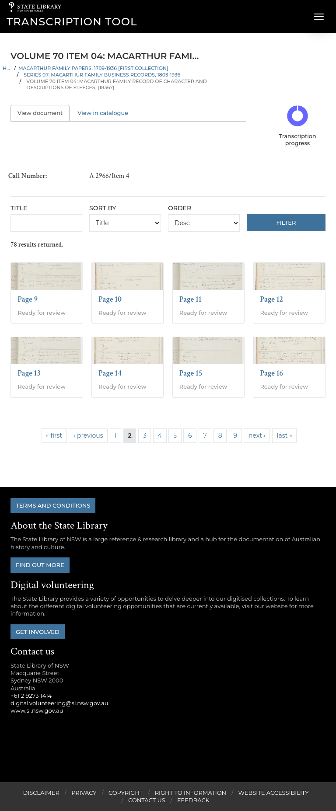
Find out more (40, 564)
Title (18, 208)
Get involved (38, 631)
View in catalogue (102, 113)
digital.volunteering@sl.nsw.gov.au (59, 703)
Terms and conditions (53, 505)
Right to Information (191, 792)
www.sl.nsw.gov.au (36, 710)
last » (284, 435)
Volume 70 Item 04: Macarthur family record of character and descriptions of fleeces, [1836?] (116, 84)
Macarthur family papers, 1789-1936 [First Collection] (93, 68)
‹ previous (88, 435)
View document (44, 113)
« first (54, 435)
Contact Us (146, 800)
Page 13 (29, 373)
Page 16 (271, 373)
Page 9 (28, 299)
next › (257, 435)
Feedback (193, 800)
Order (179, 208)
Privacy (83, 792)
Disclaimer (41, 792)
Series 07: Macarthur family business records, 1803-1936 (102, 75)
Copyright (125, 792)
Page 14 (110, 373)
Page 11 (190, 299)
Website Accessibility (273, 792)
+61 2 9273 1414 (31, 695)
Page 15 (191, 373)
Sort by (102, 208)
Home (7, 68)
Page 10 (110, 299)
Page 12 (271, 299)
